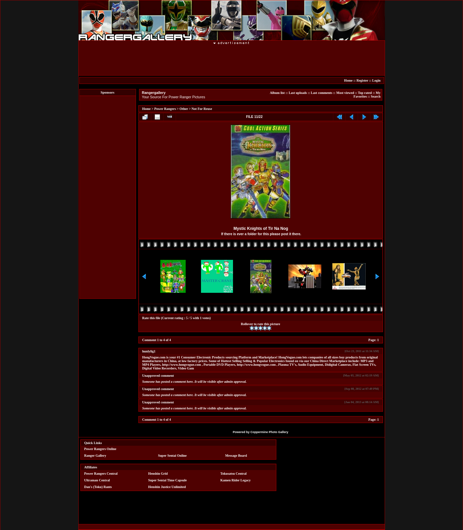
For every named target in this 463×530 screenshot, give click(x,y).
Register (362, 80)
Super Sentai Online (172, 455)
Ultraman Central (97, 480)
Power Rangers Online (100, 449)
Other (184, 109)
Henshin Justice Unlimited (167, 487)
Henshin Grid (158, 473)
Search (375, 96)
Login (376, 80)
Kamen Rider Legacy (235, 480)
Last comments (321, 93)
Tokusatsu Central (233, 473)
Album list (277, 93)
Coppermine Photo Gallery (269, 432)
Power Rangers (165, 109)
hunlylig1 (149, 351)
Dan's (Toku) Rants (98, 487)
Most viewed (345, 93)
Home (348, 80)
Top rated (365, 93)
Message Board (236, 455)
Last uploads (298, 93)
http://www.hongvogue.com (181, 364)
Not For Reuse (202, 109)
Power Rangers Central (101, 473)
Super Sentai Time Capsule (167, 480)
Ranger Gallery (95, 455)
